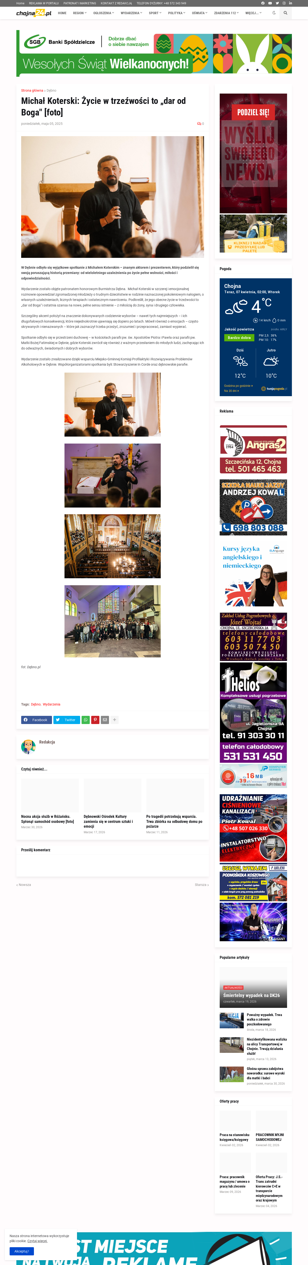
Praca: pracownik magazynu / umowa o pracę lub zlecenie (235, 1182)
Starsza (200, 885)
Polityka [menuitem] (175, 13)
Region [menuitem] (78, 13)
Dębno (51, 90)
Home (20, 3)
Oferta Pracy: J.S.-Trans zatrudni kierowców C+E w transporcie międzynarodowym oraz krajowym (269, 1189)
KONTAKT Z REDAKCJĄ (116, 3)
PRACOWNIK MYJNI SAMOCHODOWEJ (270, 1137)
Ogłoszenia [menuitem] (102, 13)
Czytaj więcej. (37, 1241)
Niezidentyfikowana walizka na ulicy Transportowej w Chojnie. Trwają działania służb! (267, 1046)
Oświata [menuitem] (198, 13)
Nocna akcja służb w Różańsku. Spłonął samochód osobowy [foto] (47, 819)
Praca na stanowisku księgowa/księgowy (234, 1137)
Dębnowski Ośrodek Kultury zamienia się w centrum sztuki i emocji (108, 821)
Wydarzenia (51, 704)
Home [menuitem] (62, 13)
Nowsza (25, 885)
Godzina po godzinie (237, 386)
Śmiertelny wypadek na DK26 (251, 995)
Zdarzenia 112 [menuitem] (225, 13)
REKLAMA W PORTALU (44, 3)
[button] (274, 13)
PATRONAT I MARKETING (80, 3)
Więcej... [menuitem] (252, 13)
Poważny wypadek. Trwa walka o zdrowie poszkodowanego (264, 1019)
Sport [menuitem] (154, 13)
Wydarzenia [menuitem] (130, 13)
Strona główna (32, 90)
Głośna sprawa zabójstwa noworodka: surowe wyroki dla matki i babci (266, 1073)
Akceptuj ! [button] (21, 1251)
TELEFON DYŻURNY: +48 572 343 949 (161, 3)
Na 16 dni (230, 391)
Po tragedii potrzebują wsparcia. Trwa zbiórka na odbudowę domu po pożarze (174, 821)
